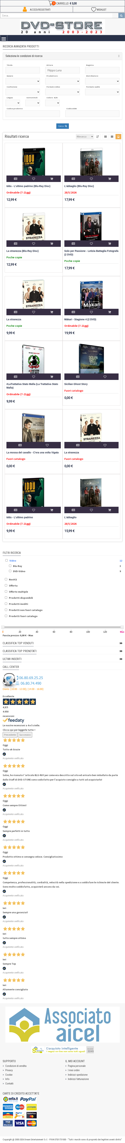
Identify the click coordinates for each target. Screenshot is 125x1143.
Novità (13, 579)
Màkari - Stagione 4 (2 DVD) (80, 319)
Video (12, 560)
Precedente (10, 734)
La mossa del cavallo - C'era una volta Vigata (32, 452)
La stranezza (13, 319)
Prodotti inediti (18, 604)
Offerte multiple (18, 591)
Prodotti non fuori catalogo (26, 610)
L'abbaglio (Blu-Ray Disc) (79, 186)
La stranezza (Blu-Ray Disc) (22, 251)
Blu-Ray (17, 566)
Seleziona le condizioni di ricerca (24, 56)
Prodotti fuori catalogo (23, 616)
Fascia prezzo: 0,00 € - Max (18, 635)
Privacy (9, 1070)
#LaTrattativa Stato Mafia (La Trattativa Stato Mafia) (32, 386)
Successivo (25, 734)
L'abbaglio (70, 517)
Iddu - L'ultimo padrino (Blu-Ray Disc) (28, 186)
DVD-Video (19, 571)
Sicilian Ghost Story (76, 384)
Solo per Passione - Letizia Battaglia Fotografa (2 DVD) (91, 253)
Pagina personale (77, 1066)
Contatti (9, 1083)
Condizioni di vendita (15, 1066)
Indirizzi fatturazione (78, 1079)
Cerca (62, 126)
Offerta (13, 585)
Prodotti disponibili (21, 597)
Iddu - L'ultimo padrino (19, 517)
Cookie (9, 1074)
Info (7, 1079)
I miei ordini (74, 1070)
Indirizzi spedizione (78, 1074)
